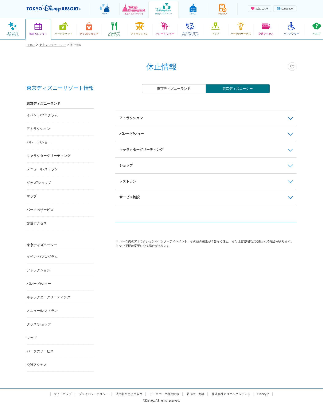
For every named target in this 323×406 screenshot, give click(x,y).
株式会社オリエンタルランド (231, 394)
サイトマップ (62, 394)
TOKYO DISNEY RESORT (54, 9)
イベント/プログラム (42, 115)
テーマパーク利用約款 (164, 394)
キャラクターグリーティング (48, 156)
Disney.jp (263, 394)
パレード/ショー (39, 142)
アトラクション (38, 128)
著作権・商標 (195, 394)
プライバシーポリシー (93, 394)
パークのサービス (40, 210)
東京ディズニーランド (174, 88)
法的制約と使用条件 (129, 394)
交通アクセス (37, 223)
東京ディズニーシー (237, 88)
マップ (32, 196)
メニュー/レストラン (42, 169)
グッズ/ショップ (39, 183)
